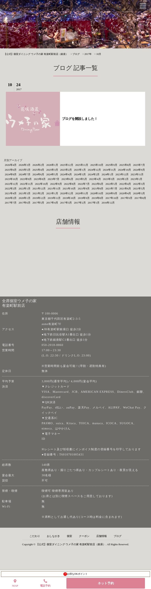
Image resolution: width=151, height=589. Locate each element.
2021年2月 (38, 193)
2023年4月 (95, 179)
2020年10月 (96, 193)
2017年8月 (140, 197)
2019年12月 (39, 197)
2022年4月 (125, 183)
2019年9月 (84, 197)
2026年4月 (11, 164)
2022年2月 (11, 188)
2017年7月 (11, 202)
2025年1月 (80, 169)
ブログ (118, 536)
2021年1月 (52, 193)
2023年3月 (109, 179)
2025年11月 (81, 164)
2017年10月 (111, 197)
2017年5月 (38, 202)
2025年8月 (125, 164)
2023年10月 (11, 179)
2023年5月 (81, 179)
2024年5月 (52, 174)
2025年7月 (139, 164)
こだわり (34, 536)
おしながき (53, 536)
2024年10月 (124, 169)
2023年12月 (122, 174)
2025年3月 (52, 169)
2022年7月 (84, 183)
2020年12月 (66, 193)
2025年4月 (38, 169)
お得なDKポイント (75, 574)
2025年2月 (66, 169)
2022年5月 (111, 183)
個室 (69, 536)
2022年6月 (98, 183)
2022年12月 (11, 183)
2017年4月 (52, 202)
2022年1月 (24, 188)
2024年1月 (107, 174)
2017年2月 (80, 202)
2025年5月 (24, 169)
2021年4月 (11, 193)
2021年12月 (39, 188)
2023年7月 (54, 179)
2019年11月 (54, 197)
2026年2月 (38, 164)
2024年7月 (24, 174)
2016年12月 (108, 202)
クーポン (84, 536)
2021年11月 (54, 188)
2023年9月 (26, 179)
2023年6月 (67, 179)
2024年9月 (139, 169)
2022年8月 (70, 183)
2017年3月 (66, 202)
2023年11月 (137, 174)
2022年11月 (26, 183)
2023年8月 (40, 179)
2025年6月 (11, 169)
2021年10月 (69, 188)
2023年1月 (137, 179)
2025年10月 (96, 164)
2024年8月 (11, 174)
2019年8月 (98, 197)
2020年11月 (81, 193)
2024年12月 (94, 169)
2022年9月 (56, 183)
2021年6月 (125, 188)
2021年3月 (24, 193)
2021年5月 (139, 188)
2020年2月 (11, 197)
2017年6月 (24, 202)
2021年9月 (84, 188)
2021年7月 (111, 188)
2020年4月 (125, 193)
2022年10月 (41, 183)
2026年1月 (52, 164)
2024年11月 (109, 169)
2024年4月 (66, 174)
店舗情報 (101, 536)
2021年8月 (98, 188)
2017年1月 (94, 202)
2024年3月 (80, 174)
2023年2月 (123, 179)
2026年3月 (24, 164)
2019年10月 (69, 197)
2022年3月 (139, 183)
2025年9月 (111, 164)
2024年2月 (94, 174)
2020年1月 (24, 197)
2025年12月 (66, 164)
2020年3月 (139, 193)
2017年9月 (126, 197)
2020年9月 (111, 193)
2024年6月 (38, 174)
